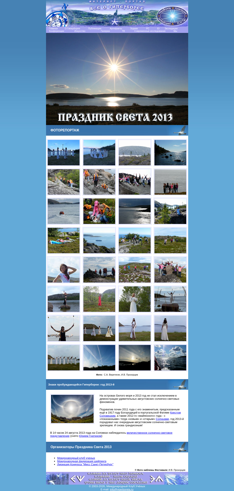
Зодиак (134, 28)
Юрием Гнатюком (90, 436)
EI (158, 28)
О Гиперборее (72, 28)
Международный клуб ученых (76, 458)
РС (147, 28)
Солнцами (162, 419)
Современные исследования (149, 31)
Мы (175, 31)
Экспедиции (171, 28)
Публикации (94, 28)
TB (123, 31)
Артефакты (116, 28)
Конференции (56, 31)
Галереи (105, 31)
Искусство (79, 31)
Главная (53, 28)
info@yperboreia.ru (121, 489)
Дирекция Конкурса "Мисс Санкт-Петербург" (85, 464)
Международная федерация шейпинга (81, 461)
